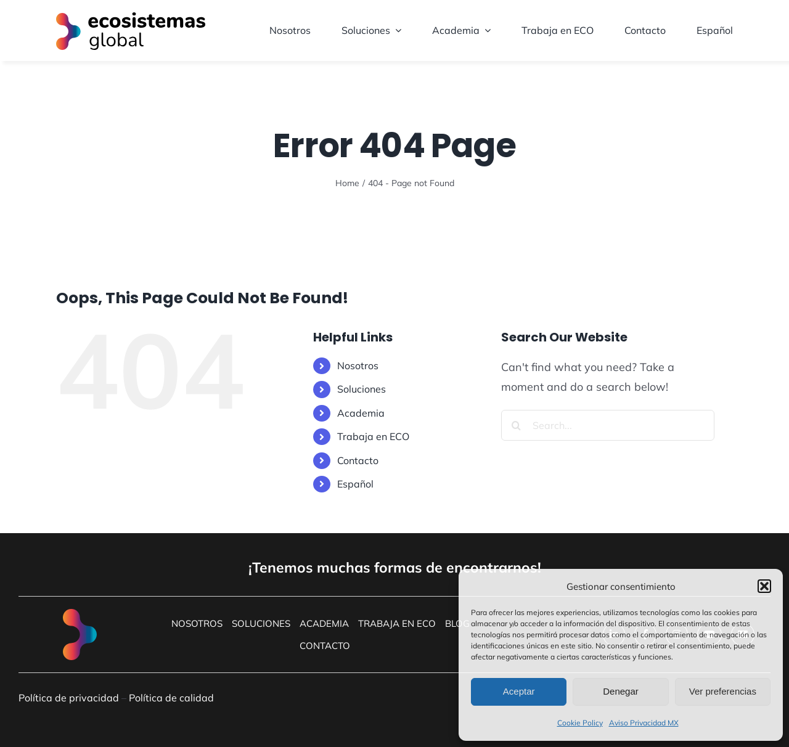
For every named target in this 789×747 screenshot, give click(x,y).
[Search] (516, 425)
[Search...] (607, 425)
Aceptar (519, 691)
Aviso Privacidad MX (644, 722)
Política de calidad (171, 698)
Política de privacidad (68, 698)
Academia (361, 413)
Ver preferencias (722, 691)
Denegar (621, 691)
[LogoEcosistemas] (130, 17)
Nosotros (357, 365)
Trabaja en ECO (373, 436)
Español (355, 484)
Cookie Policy (580, 722)
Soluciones (361, 389)
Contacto (357, 460)
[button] (764, 586)
